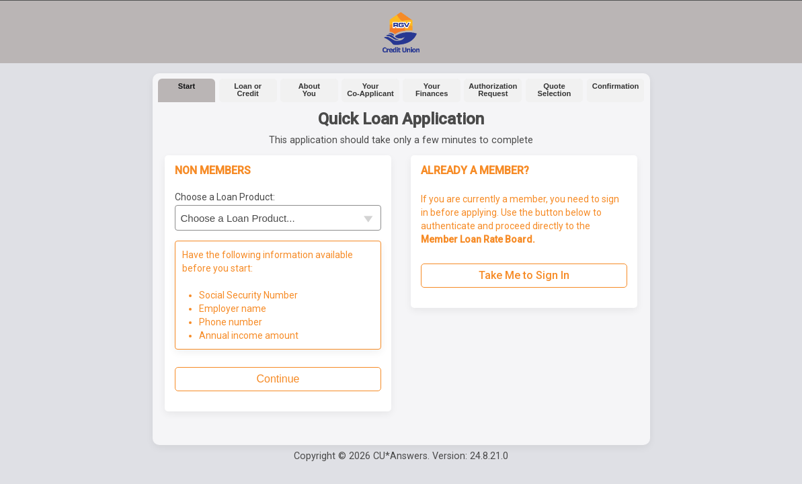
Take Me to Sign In (524, 275)
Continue (277, 379)
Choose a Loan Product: (225, 197)
